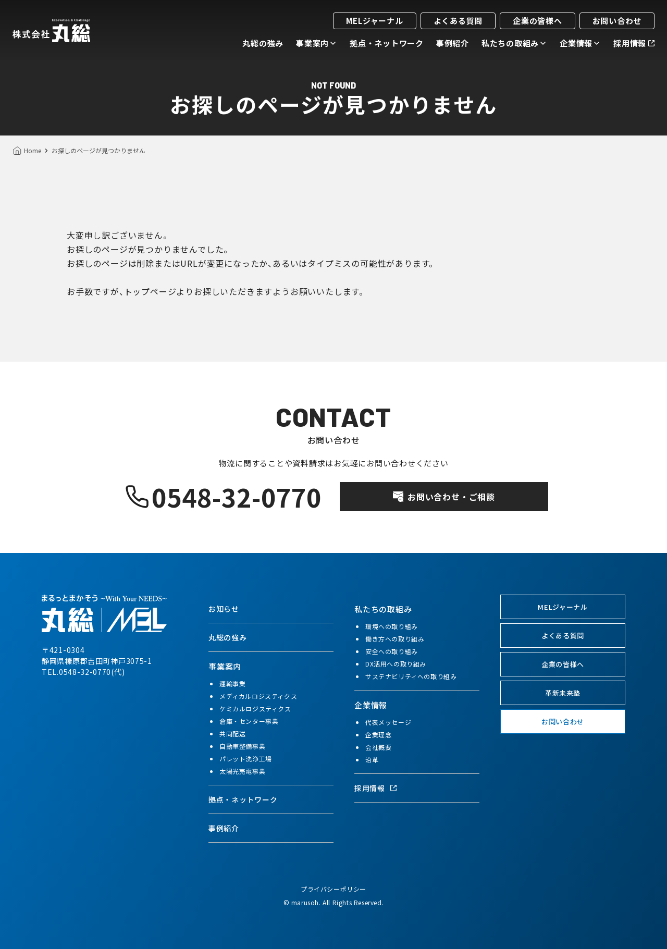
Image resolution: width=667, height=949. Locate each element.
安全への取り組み (391, 651)
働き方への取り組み (394, 638)
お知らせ (223, 608)
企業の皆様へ (537, 20)
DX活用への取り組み (395, 663)
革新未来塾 (562, 693)
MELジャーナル (374, 20)
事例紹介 (452, 43)
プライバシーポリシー (333, 888)
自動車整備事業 (242, 746)
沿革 (371, 759)
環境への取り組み (391, 626)
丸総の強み (262, 43)
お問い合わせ (617, 20)
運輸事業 (232, 683)
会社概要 (378, 747)
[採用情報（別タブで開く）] (416, 788)
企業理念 (378, 734)
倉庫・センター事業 (248, 721)
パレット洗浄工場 (245, 758)
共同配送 (232, 733)
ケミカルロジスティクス (255, 708)
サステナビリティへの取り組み (410, 676)
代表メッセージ (388, 722)
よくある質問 (458, 20)
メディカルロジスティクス (258, 696)
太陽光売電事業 (242, 771)
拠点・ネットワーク (387, 43)
